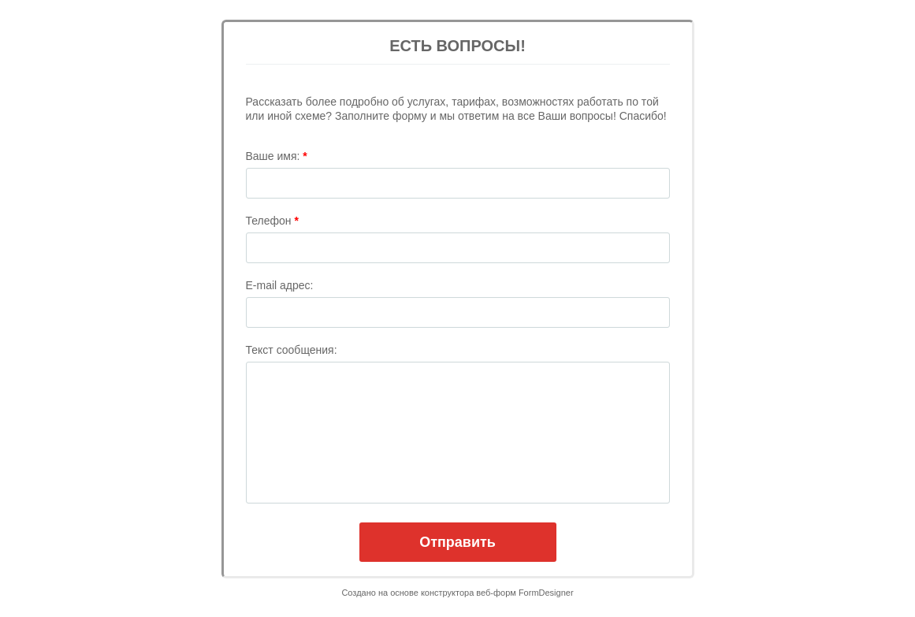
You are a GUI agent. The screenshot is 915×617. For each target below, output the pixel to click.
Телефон (272, 220)
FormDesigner (546, 592)
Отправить (457, 542)
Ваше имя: (276, 156)
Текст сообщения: (291, 350)
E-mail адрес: (280, 285)
